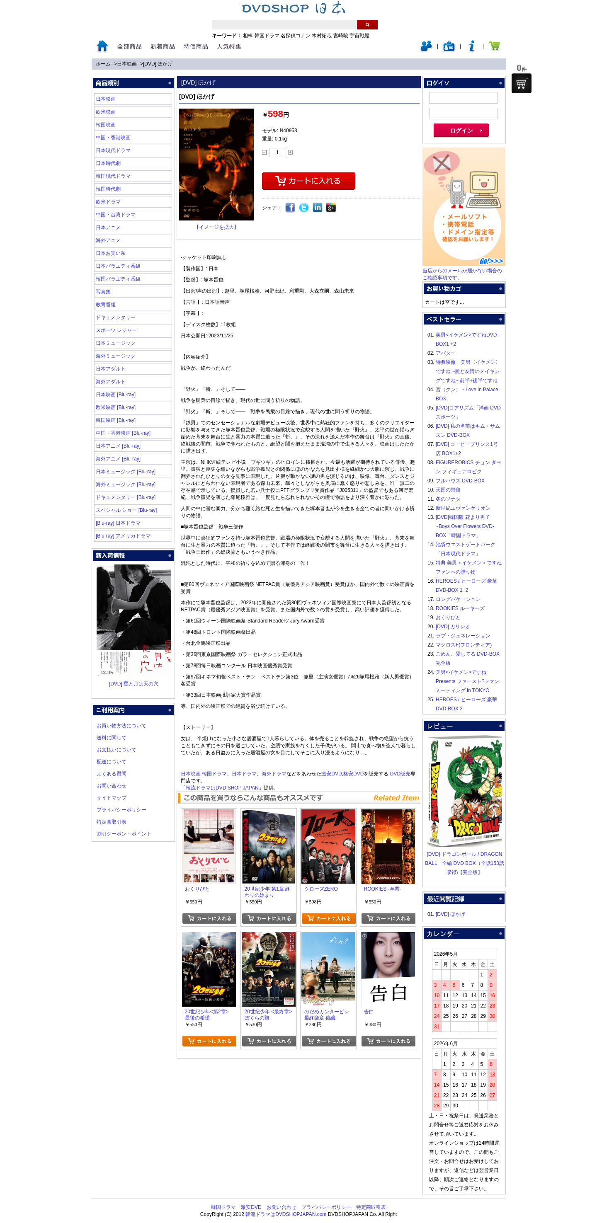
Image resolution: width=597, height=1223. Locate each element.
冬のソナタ (448, 499)
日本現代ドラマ (113, 150)
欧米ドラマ (108, 202)
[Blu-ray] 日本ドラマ (118, 523)
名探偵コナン (296, 36)
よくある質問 (111, 774)
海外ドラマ (274, 774)
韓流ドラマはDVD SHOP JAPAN (222, 788)
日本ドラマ (244, 774)
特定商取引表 (111, 822)
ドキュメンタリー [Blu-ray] (125, 497)
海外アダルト (111, 382)
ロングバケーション (458, 599)
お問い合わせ (111, 786)
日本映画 (127, 64)
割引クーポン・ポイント (124, 834)
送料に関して (111, 738)
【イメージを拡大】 (216, 227)
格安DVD (353, 774)
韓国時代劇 (108, 189)
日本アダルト (111, 369)
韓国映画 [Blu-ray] (116, 420)
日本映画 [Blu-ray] (116, 394)
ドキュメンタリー (116, 317)
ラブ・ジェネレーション (463, 636)
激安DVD (331, 774)
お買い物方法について (121, 726)
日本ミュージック (116, 343)
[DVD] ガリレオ (453, 627)
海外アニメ (108, 240)
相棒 (248, 36)
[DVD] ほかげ (157, 64)
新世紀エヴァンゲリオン (463, 508)
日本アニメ (108, 227)
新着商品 (162, 46)
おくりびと (448, 617)
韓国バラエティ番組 (118, 279)
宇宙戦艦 (359, 36)
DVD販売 (400, 774)
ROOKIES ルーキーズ (460, 608)
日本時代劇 (108, 163)
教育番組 (106, 305)
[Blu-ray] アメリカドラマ (123, 536)
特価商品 (196, 46)
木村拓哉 (322, 36)
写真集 (103, 292)
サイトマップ (111, 798)
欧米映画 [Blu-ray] (116, 407)
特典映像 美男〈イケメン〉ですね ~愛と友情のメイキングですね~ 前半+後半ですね (468, 371)
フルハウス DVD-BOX (460, 481)
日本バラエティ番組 (118, 266)
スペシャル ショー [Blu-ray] (126, 510)
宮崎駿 (340, 36)
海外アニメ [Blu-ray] (118, 459)
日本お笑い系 (111, 253)
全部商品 (129, 46)
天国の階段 (448, 490)
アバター (446, 353)
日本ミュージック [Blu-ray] (125, 472)
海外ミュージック (116, 356)
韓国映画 (106, 125)
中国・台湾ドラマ (116, 215)
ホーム (103, 64)
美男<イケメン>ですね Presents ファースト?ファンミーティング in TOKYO (467, 681)
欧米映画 (106, 112)
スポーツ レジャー (116, 330)
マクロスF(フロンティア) (464, 645)
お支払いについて (116, 750)
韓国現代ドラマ (113, 176)
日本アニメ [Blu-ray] (118, 446)
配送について (111, 762)
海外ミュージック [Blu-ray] (125, 484)
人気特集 (229, 46)
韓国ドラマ (267, 36)
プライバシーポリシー (121, 810)
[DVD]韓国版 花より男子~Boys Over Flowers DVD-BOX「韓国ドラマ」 (465, 526)
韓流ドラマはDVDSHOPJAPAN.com (285, 1214)
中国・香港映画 (113, 137)
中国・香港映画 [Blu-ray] (123, 433)
